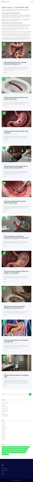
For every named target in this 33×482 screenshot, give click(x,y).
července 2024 (4, 435)
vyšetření (15, 452)
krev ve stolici (11, 450)
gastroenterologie (25, 448)
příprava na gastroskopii (5, 452)
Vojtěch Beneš (6, 65)
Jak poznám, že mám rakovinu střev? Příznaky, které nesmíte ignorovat (14, 307)
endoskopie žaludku (18, 450)
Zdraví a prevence (5, 409)
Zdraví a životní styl (5, 411)
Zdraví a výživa (4, 408)
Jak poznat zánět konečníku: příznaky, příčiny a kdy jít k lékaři (15, 202)
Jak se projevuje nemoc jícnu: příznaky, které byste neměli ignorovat (15, 63)
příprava (19, 452)
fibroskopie (4, 448)
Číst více (5, 72)
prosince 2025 (4, 427)
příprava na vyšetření (5, 454)
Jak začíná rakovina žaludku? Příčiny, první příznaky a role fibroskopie (16, 272)
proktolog (11, 452)
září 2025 (3, 432)
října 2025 (3, 430)
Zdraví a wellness (5, 403)
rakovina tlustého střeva (10, 448)
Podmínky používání (4, 468)
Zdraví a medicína (5, 402)
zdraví (20, 448)
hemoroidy (16, 448)
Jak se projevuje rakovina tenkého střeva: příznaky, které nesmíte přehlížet (16, 167)
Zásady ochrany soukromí (5, 470)
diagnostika (23, 452)
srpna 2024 (3, 433)
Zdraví (3, 405)
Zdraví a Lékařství (5, 414)
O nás (2, 466)
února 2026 (3, 424)
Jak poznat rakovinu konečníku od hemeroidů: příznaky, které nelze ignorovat (16, 237)
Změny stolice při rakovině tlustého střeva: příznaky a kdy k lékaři (16, 98)
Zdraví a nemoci (12, 65)
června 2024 (3, 436)
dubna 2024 (3, 439)
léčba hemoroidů (24, 450)
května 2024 (3, 438)
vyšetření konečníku (5, 450)
